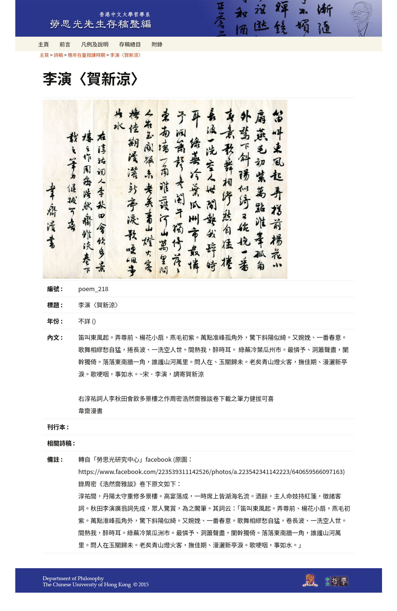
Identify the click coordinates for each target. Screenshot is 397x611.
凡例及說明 (94, 44)
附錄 (157, 44)
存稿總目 (130, 44)
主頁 (43, 44)
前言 (65, 44)
